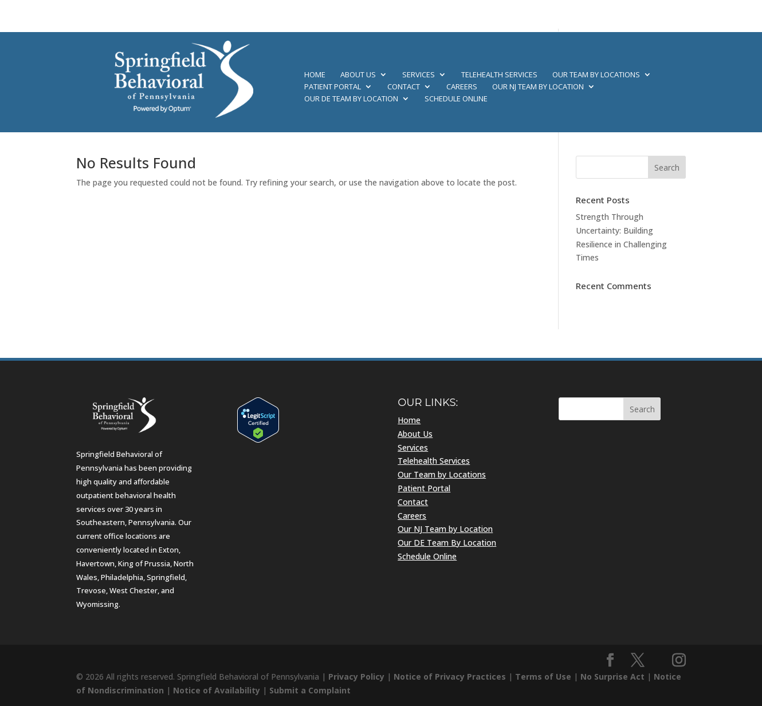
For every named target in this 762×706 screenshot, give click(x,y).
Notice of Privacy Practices (450, 676)
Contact (403, 87)
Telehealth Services (499, 75)
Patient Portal (332, 87)
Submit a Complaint (310, 690)
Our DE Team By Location (351, 99)
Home (314, 75)
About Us (358, 75)
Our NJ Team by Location (538, 87)
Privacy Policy (356, 676)
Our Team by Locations (596, 75)
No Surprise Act (612, 676)
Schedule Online (456, 99)
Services (418, 75)
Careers (461, 87)
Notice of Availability (216, 690)
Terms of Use (543, 676)
